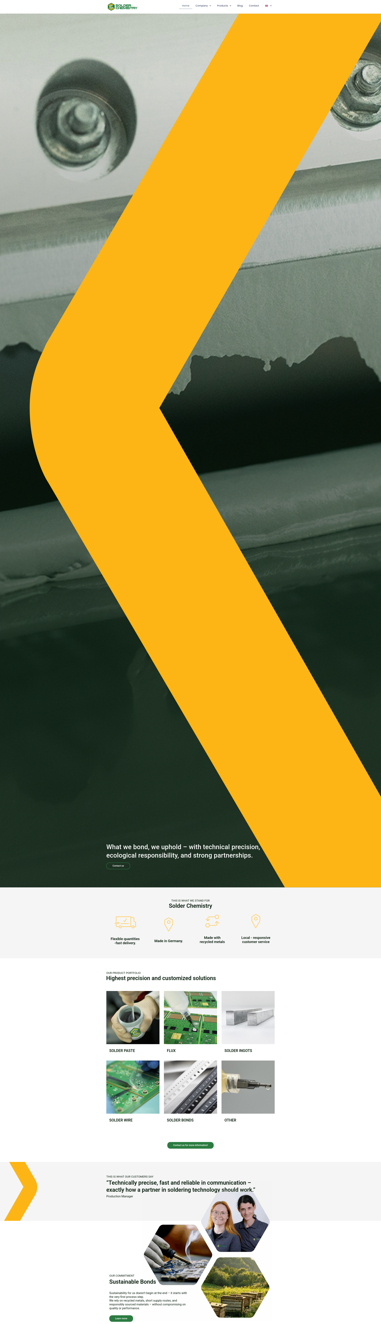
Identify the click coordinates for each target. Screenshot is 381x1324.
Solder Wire (121, 1120)
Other (230, 1120)
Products (224, 5)
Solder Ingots (238, 1051)
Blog (240, 5)
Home (185, 5)
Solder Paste (122, 1051)
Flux (171, 1051)
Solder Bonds (180, 1120)
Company (203, 5)
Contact (254, 5)
